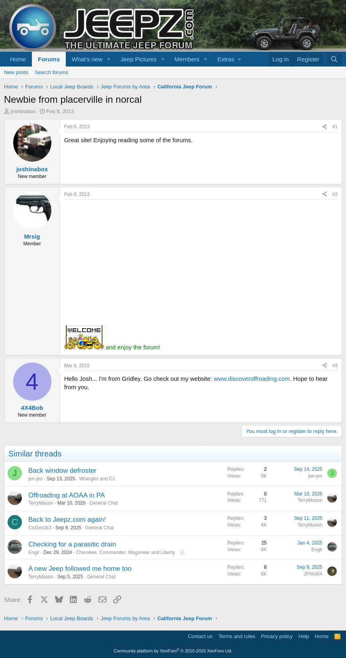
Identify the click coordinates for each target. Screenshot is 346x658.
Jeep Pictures (138, 59)
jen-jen (35, 479)
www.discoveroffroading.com (252, 378)
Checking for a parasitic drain (72, 544)
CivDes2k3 (39, 528)
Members (187, 59)
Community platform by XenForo (173, 650)
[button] (108, 59)
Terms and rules (236, 636)
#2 (335, 194)
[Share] (324, 126)
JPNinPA (313, 574)
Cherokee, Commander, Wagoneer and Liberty (125, 552)
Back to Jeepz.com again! (67, 519)
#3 (335, 365)
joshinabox (23, 111)
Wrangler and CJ (97, 479)
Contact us (200, 636)
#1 (335, 126)
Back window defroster (62, 470)
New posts (16, 72)
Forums (49, 59)
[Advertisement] (201, 259)
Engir (33, 552)
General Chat (103, 503)
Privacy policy (277, 636)
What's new (87, 59)
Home (18, 59)
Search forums (52, 72)
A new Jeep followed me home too (80, 568)
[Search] (334, 59)
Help (304, 636)
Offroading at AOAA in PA (66, 495)
